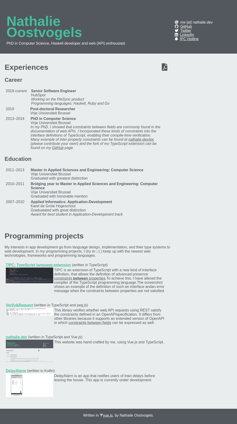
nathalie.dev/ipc (141, 139)
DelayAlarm (16, 371)
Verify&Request (19, 305)
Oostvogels (44, 32)
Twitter (185, 31)
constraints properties (79, 278)
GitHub (186, 26)
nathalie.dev (16, 337)
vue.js (108, 415)
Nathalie (33, 21)
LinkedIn (187, 35)
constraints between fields (90, 323)
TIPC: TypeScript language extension (38, 265)
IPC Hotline (189, 39)
